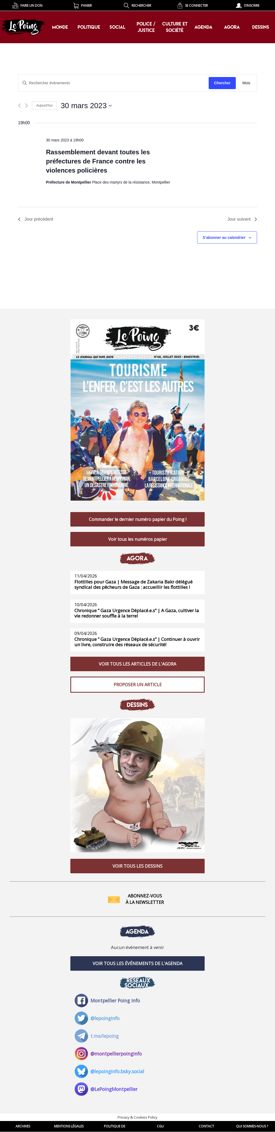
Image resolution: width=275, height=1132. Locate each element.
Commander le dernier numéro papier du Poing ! (137, 519)
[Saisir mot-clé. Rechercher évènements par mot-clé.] (113, 83)
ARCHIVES (23, 1126)
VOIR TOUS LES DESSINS (137, 866)
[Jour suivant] (26, 105)
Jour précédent (35, 219)
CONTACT (206, 1126)
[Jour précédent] (19, 105)
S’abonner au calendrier (224, 237)
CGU (160, 1126)
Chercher (222, 83)
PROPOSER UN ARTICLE (138, 685)
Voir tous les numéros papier (137, 539)
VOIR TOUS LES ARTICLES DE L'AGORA (137, 664)
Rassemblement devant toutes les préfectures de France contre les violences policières (98, 161)
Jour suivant (242, 219)
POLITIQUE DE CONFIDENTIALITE (114, 1128)
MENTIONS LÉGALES (69, 1126)
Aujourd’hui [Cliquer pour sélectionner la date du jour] (44, 105)
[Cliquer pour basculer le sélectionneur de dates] (86, 105)
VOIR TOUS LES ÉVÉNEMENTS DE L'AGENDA (137, 963)
